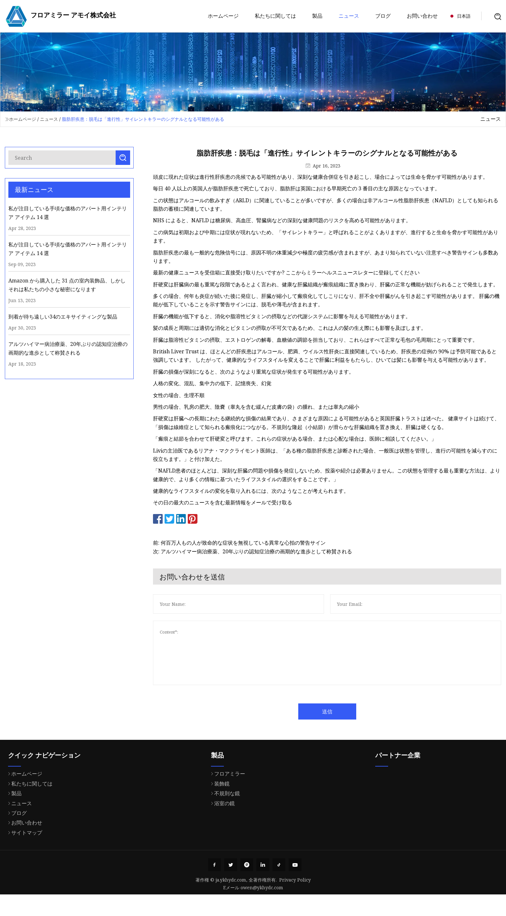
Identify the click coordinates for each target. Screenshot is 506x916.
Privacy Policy (295, 880)
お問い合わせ (422, 15)
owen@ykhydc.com (262, 887)
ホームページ (223, 15)
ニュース (349, 15)
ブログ (383, 15)
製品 (317, 15)
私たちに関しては (275, 15)
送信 (343, 711)
